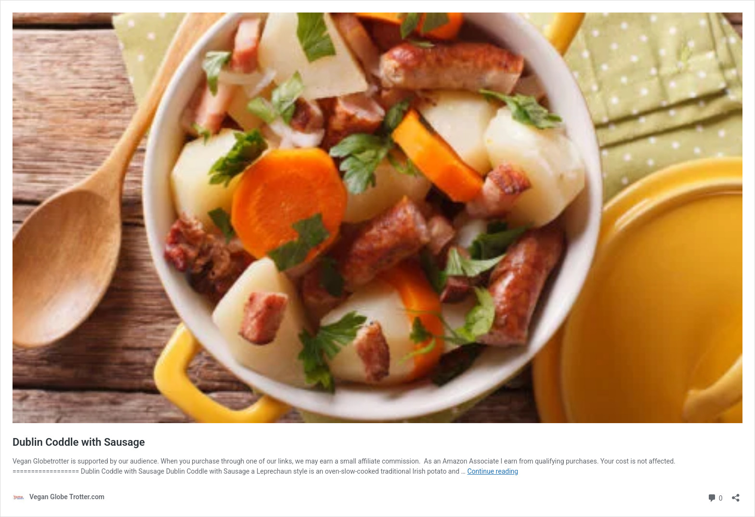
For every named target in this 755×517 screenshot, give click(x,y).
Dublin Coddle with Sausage (79, 442)
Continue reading (492, 471)
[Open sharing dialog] (735, 494)
